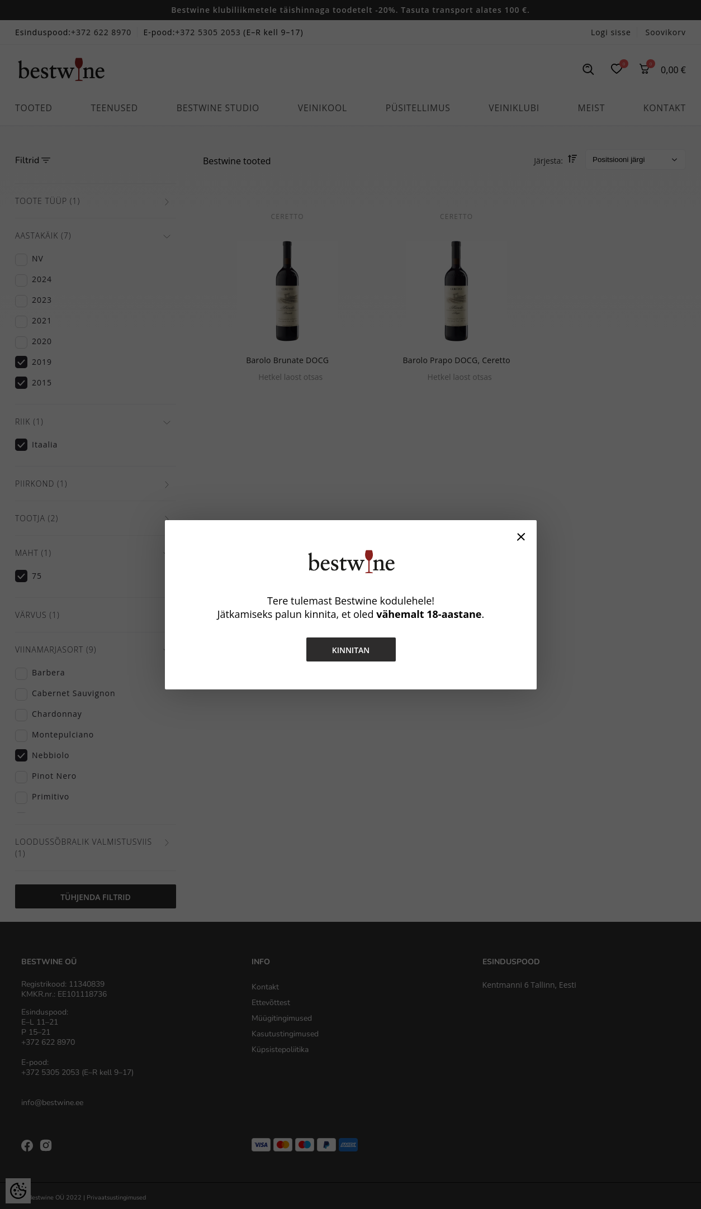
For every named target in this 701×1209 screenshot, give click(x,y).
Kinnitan (350, 650)
